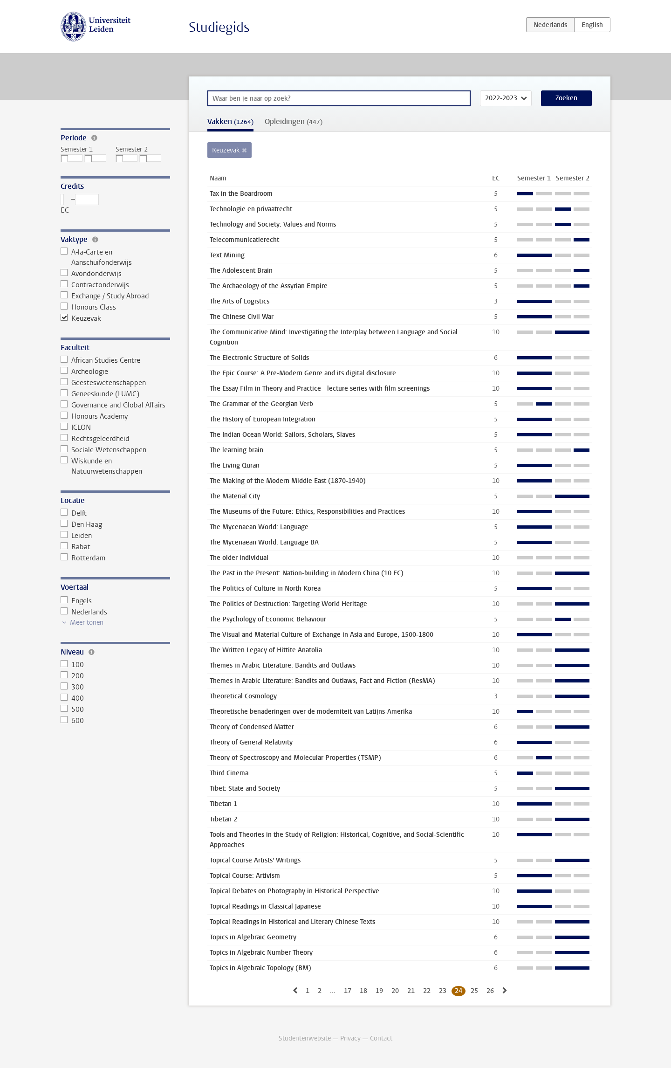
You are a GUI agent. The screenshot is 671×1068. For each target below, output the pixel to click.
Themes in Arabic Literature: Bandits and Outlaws (283, 665)
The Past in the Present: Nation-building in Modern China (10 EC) (307, 573)
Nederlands (84, 612)
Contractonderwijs (95, 284)
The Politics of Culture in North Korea (265, 588)
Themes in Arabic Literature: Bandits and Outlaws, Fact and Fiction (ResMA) (322, 680)
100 (72, 664)
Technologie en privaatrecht (251, 209)
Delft (74, 513)
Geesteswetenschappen (103, 382)
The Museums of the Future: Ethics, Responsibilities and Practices (307, 511)
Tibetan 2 (223, 819)
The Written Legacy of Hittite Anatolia (266, 650)
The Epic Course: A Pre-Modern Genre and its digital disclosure (303, 373)
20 (395, 990)
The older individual (239, 557)
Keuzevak (81, 318)
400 (72, 698)
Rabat (75, 546)
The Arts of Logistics (239, 301)
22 (427, 990)
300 (72, 687)
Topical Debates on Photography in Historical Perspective (294, 891)
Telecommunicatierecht (244, 239)
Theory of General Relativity (251, 742)
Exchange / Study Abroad (105, 296)
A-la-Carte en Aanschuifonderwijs (96, 257)
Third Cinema (229, 773)
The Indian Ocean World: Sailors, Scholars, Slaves (282, 434)
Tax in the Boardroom (241, 193)
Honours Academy (94, 416)
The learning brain (236, 450)
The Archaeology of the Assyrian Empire (269, 286)
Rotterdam (83, 558)
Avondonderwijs (91, 273)
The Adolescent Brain (241, 270)
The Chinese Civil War (242, 316)
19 (379, 990)
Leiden (76, 535)
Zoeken (566, 98)
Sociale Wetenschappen (103, 450)
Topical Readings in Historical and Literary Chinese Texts (292, 921)
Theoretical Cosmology (243, 696)
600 (72, 720)
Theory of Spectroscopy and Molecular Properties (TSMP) (295, 757)
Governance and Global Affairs (113, 405)
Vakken (230, 121)
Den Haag (81, 524)
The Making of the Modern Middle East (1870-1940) (288, 480)
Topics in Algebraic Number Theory (261, 952)
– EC (80, 204)
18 (363, 990)
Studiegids (219, 27)
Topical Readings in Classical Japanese (265, 906)
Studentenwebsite (305, 1038)
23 (442, 990)
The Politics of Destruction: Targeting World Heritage (288, 603)
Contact (381, 1038)
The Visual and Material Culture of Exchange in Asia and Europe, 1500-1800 (321, 634)
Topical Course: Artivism (245, 875)
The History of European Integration (262, 419)
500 (72, 709)
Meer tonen (86, 622)
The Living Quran (235, 465)
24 (458, 990)
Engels (76, 601)
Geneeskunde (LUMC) (100, 394)
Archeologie (84, 371)
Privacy (350, 1038)
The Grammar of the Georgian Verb (261, 404)
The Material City (235, 496)
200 (72, 676)
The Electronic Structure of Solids (259, 357)
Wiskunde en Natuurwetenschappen (101, 466)
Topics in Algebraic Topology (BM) (260, 968)
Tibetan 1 (223, 803)
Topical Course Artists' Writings (255, 860)
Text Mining (227, 255)
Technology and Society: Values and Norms (273, 224)
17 (347, 990)
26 (490, 990)
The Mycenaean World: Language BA (264, 542)
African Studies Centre (100, 360)
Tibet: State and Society (245, 788)
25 (474, 990)
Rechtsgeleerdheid (95, 438)
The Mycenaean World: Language (259, 527)
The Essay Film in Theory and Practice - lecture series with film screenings (320, 388)
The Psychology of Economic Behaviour (268, 619)
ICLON (76, 427)
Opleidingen (293, 121)
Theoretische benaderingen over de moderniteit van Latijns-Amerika (311, 711)
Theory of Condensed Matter (252, 727)
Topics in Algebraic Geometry (253, 937)
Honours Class (88, 307)
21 (411, 990)
